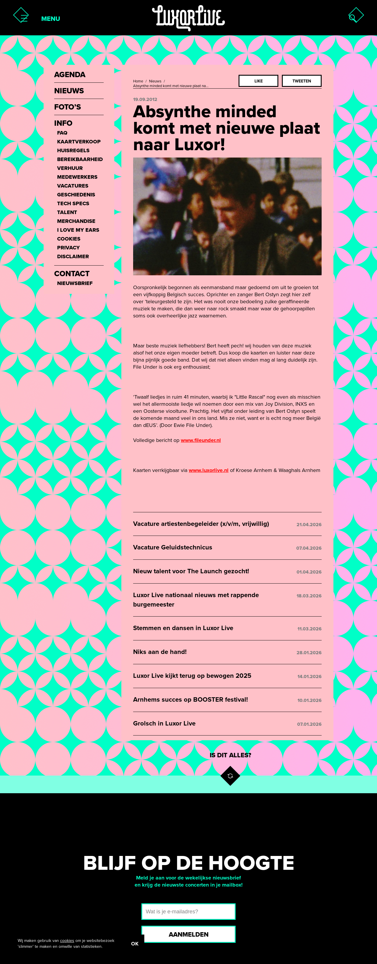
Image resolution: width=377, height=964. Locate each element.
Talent (67, 212)
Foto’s (67, 107)
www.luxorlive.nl (209, 470)
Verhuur (70, 168)
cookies (67, 940)
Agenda (69, 74)
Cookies (68, 239)
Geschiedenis (76, 194)
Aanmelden (189, 934)
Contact (72, 273)
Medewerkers (77, 177)
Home (138, 81)
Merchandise (76, 221)
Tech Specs (73, 203)
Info (63, 123)
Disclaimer (73, 256)
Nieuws (155, 81)
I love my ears (78, 230)
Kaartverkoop (79, 141)
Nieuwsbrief (74, 283)
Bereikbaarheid (80, 159)
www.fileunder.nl (201, 440)
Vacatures (72, 186)
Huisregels (73, 150)
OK (134, 943)
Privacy (68, 247)
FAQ (62, 133)
